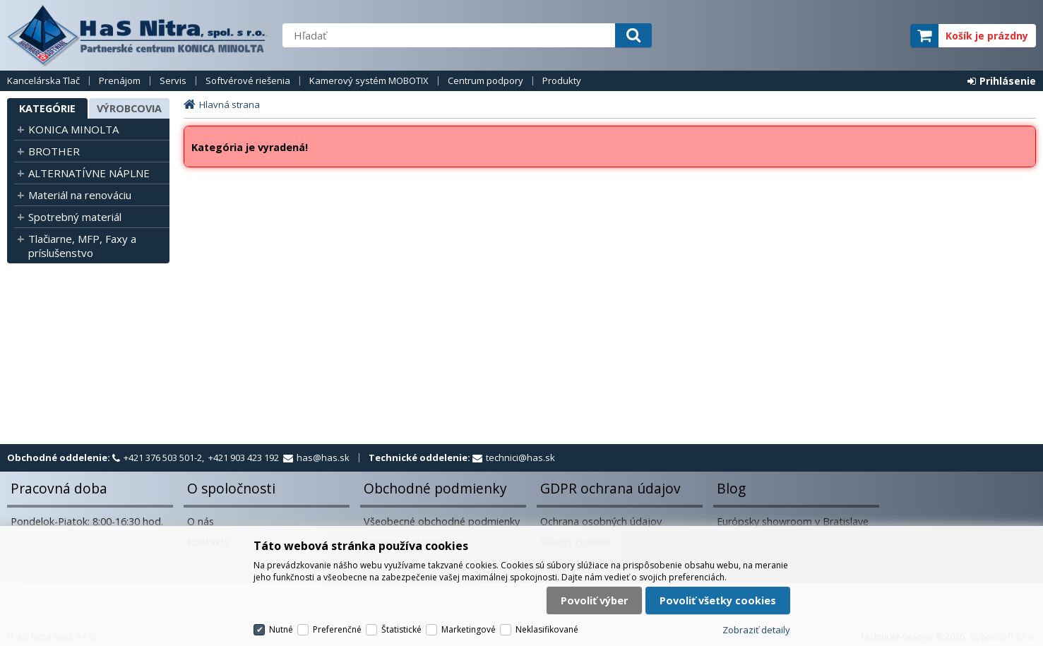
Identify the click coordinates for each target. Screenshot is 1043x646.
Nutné (281, 629)
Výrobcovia (129, 108)
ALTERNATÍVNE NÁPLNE (89, 173)
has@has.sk (323, 457)
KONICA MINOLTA (73, 129)
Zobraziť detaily (756, 629)
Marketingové (468, 629)
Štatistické (401, 629)
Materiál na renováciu (79, 195)
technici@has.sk (520, 457)
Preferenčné (337, 629)
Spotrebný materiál (74, 217)
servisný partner (829, 35)
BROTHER (54, 151)
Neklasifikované (546, 629)
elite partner (881, 35)
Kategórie (47, 108)
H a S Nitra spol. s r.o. (137, 35)
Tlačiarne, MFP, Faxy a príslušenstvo (82, 246)
